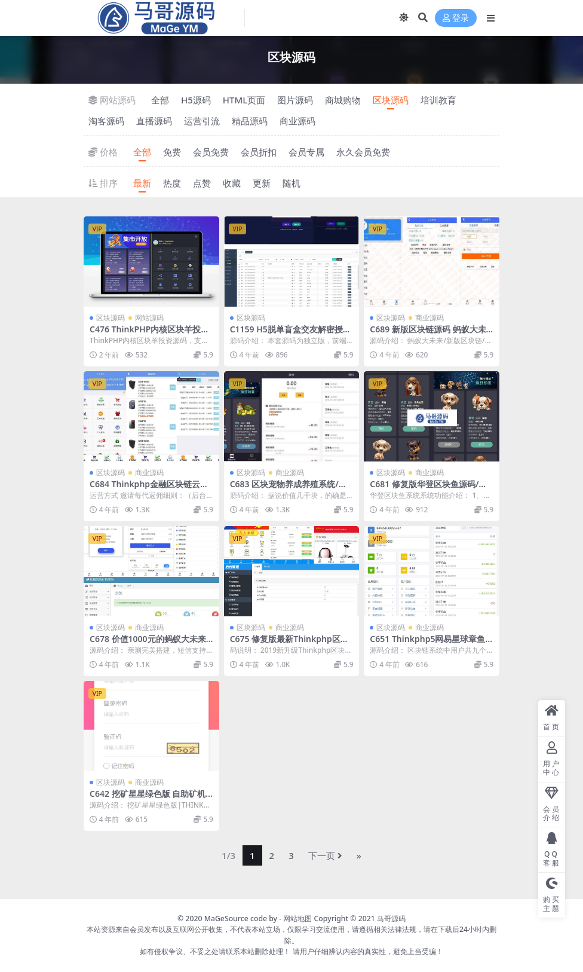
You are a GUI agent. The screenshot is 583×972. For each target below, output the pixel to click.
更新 (262, 183)
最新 (142, 183)
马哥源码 (391, 918)
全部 (160, 100)
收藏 (232, 183)
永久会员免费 (363, 152)
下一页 (325, 855)
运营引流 (202, 121)
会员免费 (211, 152)
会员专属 (306, 152)
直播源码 (154, 121)
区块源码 (391, 100)
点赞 (202, 183)
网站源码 (149, 318)
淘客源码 (106, 121)
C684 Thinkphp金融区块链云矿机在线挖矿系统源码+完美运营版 (150, 489)
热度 (172, 183)
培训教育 (438, 100)
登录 (456, 18)
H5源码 (196, 100)
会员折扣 (259, 152)
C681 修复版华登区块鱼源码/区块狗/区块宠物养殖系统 (428, 489)
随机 (291, 183)
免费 (172, 152)
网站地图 (297, 918)
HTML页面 (244, 100)
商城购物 (343, 100)
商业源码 (297, 121)
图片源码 (295, 100)
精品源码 (250, 121)
